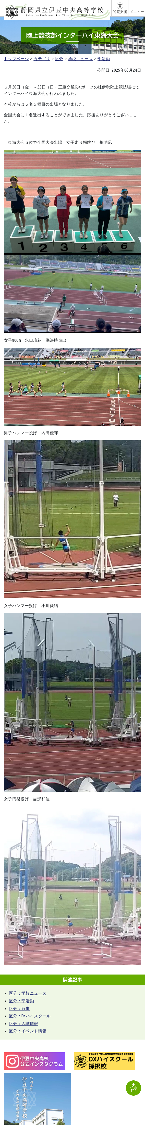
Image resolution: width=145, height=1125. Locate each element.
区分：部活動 (21, 1001)
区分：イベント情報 (27, 1031)
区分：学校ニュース (27, 993)
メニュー (137, 12)
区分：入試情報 (23, 1023)
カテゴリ (41, 59)
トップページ (16, 59)
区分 (59, 59)
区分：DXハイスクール (30, 1016)
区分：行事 (19, 1008)
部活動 (104, 59)
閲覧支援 (120, 12)
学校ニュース (80, 59)
